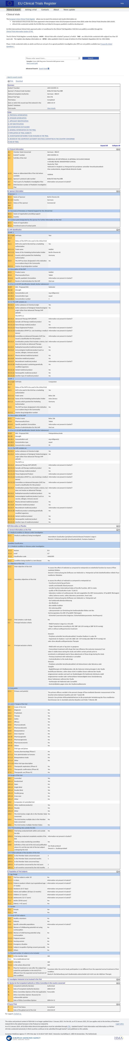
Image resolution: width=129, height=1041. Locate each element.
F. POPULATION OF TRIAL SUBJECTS (20, 133)
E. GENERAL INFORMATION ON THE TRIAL (22, 130)
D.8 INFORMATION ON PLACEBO (19, 127)
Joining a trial (31, 9)
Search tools (43, 69)
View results (51, 108)
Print (11, 81)
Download (19, 81)
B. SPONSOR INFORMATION (17, 118)
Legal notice (120, 1024)
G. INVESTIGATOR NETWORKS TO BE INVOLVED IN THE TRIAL (28, 136)
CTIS (69, 1026)
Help (122, 3)
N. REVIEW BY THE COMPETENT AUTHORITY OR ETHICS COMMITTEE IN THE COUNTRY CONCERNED (41, 139)
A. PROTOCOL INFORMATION (17, 115)
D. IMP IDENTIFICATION (16, 124)
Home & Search (13, 9)
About (56, 9)
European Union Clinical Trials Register (22, 19)
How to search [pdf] (32, 63)
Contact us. (17, 1014)
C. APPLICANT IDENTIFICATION (18, 121)
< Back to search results (14, 77)
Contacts (45, 9)
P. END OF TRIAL (13, 142)
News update (69, 9)
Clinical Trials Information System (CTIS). (20, 32)
